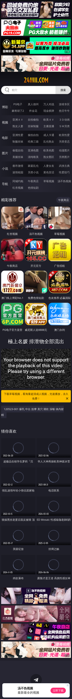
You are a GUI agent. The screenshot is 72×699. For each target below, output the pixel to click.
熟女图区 (48, 157)
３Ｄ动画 (64, 119)
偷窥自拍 (17, 150)
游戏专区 (64, 104)
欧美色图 (48, 150)
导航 (5, 184)
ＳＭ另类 (64, 126)
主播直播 (48, 126)
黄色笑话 (48, 172)
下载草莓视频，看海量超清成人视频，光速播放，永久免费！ (36, 396)
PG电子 (17, 104)
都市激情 (17, 166)
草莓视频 (48, 181)
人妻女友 (48, 166)
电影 (5, 138)
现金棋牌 (48, 111)
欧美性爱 (64, 135)
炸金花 (33, 111)
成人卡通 (48, 135)
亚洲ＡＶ (17, 119)
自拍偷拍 (33, 119)
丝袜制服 (33, 126)
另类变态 (64, 141)
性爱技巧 (64, 172)
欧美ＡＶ (48, 119)
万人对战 (48, 104)
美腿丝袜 (17, 157)
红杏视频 (17, 187)
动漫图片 (64, 150)
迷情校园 (17, 172)
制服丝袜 (17, 141)
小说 (5, 168)
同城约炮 (17, 181)
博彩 (5, 107)
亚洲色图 (33, 150)
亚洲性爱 (17, 135)
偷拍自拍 (33, 135)
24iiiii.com (36, 80)
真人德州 (33, 104)
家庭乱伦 (33, 166)
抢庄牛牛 (64, 111)
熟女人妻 (17, 126)
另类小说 (33, 172)
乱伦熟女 (48, 141)
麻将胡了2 (18, 111)
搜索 (63, 90)
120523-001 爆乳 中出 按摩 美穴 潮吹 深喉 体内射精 (32, 412)
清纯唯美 (33, 157)
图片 (5, 153)
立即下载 (58, 690)
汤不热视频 (64, 181)
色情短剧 (33, 187)
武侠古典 (64, 166)
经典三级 (33, 141)
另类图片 (64, 157)
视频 (5, 122)
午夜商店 (33, 181)
